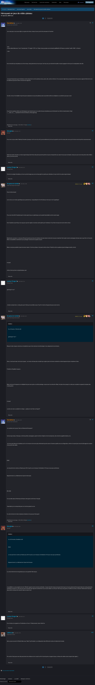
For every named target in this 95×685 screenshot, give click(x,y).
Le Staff (16, 678)
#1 (92, 22)
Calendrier (54, 2)
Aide (60, 2)
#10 (92, 632)
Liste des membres (44, 2)
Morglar (9, 131)
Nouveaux (66, 2)
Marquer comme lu (25, 678)
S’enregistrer (89, 2)
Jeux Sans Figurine (21, 9)
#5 (92, 281)
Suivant (49, 18)
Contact (10, 678)
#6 (92, 315)
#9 (92, 616)
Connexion (81, 2)
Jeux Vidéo (29, 9)
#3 (92, 167)
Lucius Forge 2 (12, 167)
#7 (92, 419)
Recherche (34, 2)
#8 (92, 526)
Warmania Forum (11, 9)
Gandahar (29, 124)
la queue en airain (13, 184)
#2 (92, 130)
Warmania (26, 2)
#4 (92, 183)
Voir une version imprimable (8, 670)
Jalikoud (10, 633)
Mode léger (3, 678)
